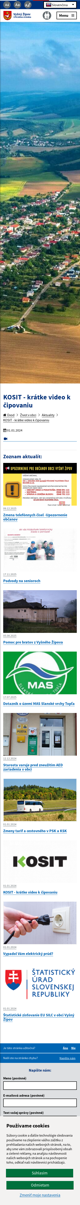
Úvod (9, 415)
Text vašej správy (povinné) (23, 1112)
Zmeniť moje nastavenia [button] (40, 1195)
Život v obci (28, 415)
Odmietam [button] (40, 1185)
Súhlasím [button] (40, 1172)
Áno (66, 1048)
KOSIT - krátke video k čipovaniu (26, 420)
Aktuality (48, 415)
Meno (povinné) (14, 1078)
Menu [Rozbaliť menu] (66, 15)
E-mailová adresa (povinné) (24, 1095)
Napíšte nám (68, 1058)
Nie (74, 1048)
